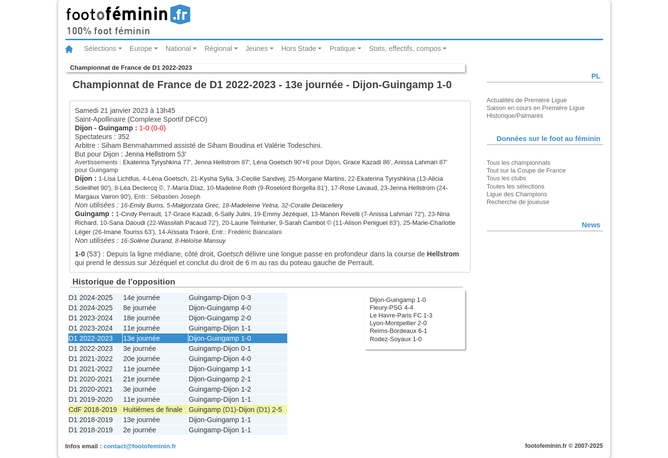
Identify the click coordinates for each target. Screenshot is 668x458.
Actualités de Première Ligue (527, 100)
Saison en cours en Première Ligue (536, 107)
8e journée (139, 308)
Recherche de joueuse (518, 201)
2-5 (277, 409)
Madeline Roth (236, 187)
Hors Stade (298, 48)
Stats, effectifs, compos (405, 48)
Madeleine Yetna (254, 205)
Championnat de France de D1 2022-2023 (131, 67)
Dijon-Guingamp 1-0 (398, 299)
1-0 (246, 338)
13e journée (141, 338)
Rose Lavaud (358, 187)
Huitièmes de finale (152, 409)
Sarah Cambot (305, 222)
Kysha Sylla (216, 178)
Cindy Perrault (141, 214)
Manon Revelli (339, 214)
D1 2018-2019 (91, 420)
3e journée (139, 348)
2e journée (139, 430)
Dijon (84, 128)
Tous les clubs (506, 178)
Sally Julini (235, 214)
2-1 (246, 379)
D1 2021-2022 (91, 359)
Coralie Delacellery (316, 205)
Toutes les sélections (516, 186)
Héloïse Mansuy (203, 240)
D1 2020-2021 (91, 379)
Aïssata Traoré (187, 232)
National (178, 48)
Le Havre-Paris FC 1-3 (401, 315)
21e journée (141, 379)
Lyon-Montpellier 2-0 (398, 323)
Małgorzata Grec (195, 205)
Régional (218, 48)
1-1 (246, 328)
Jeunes (257, 48)
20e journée (141, 359)
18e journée (141, 318)
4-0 (246, 308)
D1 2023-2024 (91, 318)
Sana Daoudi (127, 222)
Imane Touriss (123, 232)
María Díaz (187, 187)
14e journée (141, 297)
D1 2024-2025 (91, 297)
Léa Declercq (138, 187)
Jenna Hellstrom (150, 154)
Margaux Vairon (97, 196)
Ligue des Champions (517, 194)
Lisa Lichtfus (121, 178)
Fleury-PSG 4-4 (391, 307)
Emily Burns (146, 205)
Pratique (342, 48)
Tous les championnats (519, 162)
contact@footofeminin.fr (140, 446)
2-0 (246, 318)
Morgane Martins (320, 178)
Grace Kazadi (362, 162)
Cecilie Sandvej (263, 178)
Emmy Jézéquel (285, 214)
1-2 (246, 389)
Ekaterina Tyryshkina (152, 162)
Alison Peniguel (366, 222)
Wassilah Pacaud (182, 222)
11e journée (141, 328)
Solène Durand (150, 240)
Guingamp (115, 128)
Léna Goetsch (273, 162)
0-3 (246, 297)
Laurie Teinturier (253, 222)
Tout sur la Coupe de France (526, 170)
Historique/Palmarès (515, 115)
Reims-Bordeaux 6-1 (398, 330)
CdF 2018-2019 (93, 409)
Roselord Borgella (290, 187)
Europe (141, 48)
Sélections (100, 48)
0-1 (246, 348)
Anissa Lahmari (415, 162)
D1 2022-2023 (91, 338)
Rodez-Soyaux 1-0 (395, 339)
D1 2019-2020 (91, 399)
